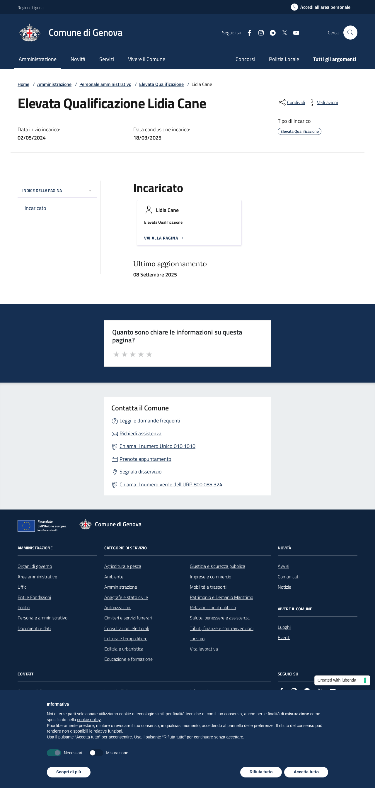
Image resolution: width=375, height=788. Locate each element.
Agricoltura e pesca (122, 566)
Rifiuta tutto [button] (261, 772)
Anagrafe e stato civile (126, 597)
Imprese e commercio (210, 576)
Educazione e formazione (128, 659)
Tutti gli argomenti (334, 59)
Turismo (197, 638)
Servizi (106, 59)
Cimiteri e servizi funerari (128, 617)
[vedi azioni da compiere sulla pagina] (322, 102)
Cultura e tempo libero (125, 638)
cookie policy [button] (89, 719)
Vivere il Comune (146, 59)
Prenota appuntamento (145, 459)
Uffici (22, 586)
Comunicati (288, 576)
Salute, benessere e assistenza (220, 617)
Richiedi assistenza (140, 433)
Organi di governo (35, 566)
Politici (24, 607)
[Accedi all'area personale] (320, 7)
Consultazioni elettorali (126, 628)
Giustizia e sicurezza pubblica (217, 566)
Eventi (284, 637)
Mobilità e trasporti (208, 586)
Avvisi (283, 566)
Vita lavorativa (204, 648)
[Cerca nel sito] (350, 33)
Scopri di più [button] (68, 772)
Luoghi (284, 627)
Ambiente (113, 576)
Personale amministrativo (105, 84)
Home (23, 84)
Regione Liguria (31, 7)
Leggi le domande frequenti (150, 420)
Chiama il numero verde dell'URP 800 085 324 (171, 484)
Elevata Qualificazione (161, 84)
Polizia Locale (284, 59)
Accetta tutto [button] (306, 772)
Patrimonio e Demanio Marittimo (221, 597)
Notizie (284, 586)
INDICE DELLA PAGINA (57, 190)
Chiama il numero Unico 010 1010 (157, 446)
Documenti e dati (34, 628)
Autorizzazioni (117, 607)
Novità (78, 59)
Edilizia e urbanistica (123, 648)
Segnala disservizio (141, 471)
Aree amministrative (37, 576)
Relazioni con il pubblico (213, 607)
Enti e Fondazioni (34, 597)
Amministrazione (38, 59)
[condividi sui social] (291, 102)
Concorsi (245, 59)
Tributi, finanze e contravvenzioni (221, 628)
